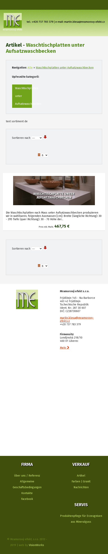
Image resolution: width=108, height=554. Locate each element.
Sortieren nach (21, 138)
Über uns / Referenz (27, 475)
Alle (30, 67)
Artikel (81, 475)
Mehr (64, 347)
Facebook (27, 499)
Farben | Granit (81, 481)
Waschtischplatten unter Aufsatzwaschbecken (65, 67)
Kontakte (27, 493)
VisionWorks (36, 545)
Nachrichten (81, 487)
